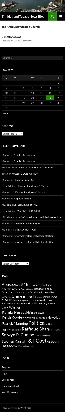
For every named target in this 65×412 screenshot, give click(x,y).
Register (6, 367)
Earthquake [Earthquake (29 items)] (23, 300)
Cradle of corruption (25, 155)
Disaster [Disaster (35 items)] (38, 297)
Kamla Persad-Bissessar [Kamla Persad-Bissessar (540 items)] (23, 312)
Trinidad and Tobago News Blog (23, 16)
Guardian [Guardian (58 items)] (33, 303)
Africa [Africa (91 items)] (16, 284)
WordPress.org (10, 392)
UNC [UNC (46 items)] (4, 346)
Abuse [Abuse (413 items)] (7, 284)
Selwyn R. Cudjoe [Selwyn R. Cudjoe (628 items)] (18, 334)
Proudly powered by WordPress (16, 407)
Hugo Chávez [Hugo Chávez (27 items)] (49, 303)
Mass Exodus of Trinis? (27, 204)
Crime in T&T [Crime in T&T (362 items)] (23, 296)
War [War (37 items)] (15, 346)
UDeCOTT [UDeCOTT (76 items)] (53, 341)
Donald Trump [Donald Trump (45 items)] (50, 296)
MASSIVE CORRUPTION (25, 173)
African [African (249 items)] (27, 284)
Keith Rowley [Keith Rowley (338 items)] (13, 317)
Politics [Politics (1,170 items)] (36, 323)
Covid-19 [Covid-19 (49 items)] (6, 296)
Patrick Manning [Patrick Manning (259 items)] (15, 323)
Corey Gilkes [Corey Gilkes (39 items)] (48, 292)
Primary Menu (61, 16)
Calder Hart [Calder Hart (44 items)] (8, 292)
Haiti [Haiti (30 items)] (41, 303)
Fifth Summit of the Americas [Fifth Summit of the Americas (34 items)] (15, 303)
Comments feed (10, 385)
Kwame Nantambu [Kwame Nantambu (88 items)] (36, 317)
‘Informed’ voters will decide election (41, 217)
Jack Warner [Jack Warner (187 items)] (11, 307)
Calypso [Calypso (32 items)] (17, 292)
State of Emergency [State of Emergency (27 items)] (43, 335)
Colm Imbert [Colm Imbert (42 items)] (36, 292)
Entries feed (8, 379)
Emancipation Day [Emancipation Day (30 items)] (36, 300)
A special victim (22, 198)
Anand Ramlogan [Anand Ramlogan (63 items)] (42, 285)
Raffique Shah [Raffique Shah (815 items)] (35, 329)
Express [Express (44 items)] (48, 300)
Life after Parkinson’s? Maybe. (37, 167)
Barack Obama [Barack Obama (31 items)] (27, 289)
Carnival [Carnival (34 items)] (25, 292)
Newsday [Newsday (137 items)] (53, 317)
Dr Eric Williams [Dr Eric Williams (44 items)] (10, 300)
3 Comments (26, 40)
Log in (5, 373)
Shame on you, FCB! (24, 179)
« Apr (5, 112)
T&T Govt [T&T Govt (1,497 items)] (36, 341)
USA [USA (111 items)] (10, 346)
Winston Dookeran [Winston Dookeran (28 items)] (25, 346)
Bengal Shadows (11, 36)
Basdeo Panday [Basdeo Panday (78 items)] (43, 288)
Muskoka (6, 204)
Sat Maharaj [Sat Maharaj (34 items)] (54, 330)
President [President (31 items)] (48, 324)
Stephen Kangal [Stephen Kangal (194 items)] (13, 341)
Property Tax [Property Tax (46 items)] (8, 329)
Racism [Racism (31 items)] (18, 330)
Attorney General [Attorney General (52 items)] (11, 289)
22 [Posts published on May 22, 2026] (50, 97)
